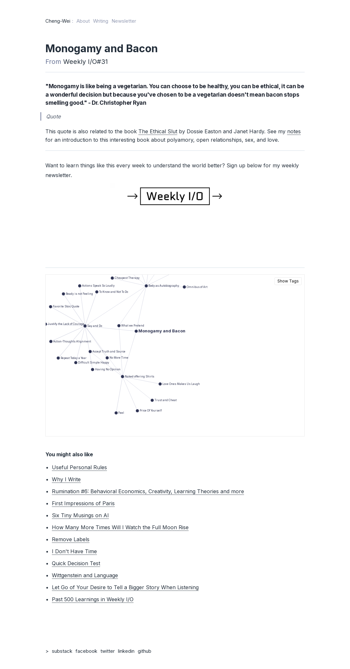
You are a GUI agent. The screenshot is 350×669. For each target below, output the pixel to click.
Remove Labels (70, 539)
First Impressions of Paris (83, 503)
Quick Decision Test (76, 563)
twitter (107, 651)
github (144, 651)
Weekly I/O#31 (85, 62)
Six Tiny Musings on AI (80, 515)
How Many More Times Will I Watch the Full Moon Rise (120, 527)
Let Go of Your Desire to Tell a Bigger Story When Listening (125, 587)
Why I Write (66, 479)
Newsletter (123, 21)
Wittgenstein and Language (85, 575)
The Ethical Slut (157, 131)
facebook (86, 651)
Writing (100, 21)
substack (62, 651)
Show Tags (288, 281)
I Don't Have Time (74, 551)
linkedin (126, 651)
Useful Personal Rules (79, 467)
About (83, 21)
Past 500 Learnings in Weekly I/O (93, 599)
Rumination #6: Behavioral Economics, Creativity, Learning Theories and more (148, 491)
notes (294, 131)
